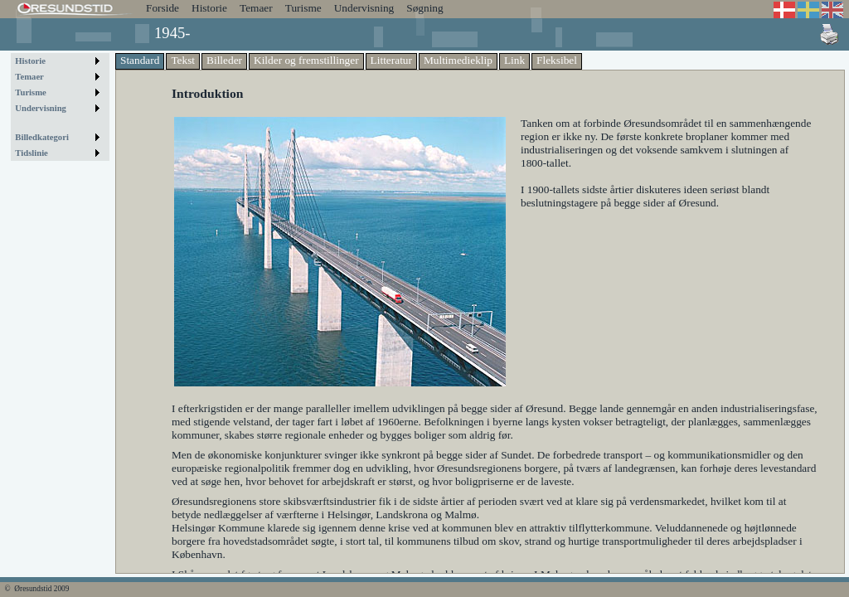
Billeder (224, 60)
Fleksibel (556, 60)
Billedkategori (42, 137)
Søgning (424, 8)
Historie (209, 8)
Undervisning (364, 8)
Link (514, 60)
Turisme (303, 8)
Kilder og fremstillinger (306, 60)
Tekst (183, 60)
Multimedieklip (458, 60)
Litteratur (391, 60)
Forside (162, 8)
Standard (139, 60)
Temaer (256, 8)
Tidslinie (31, 153)
